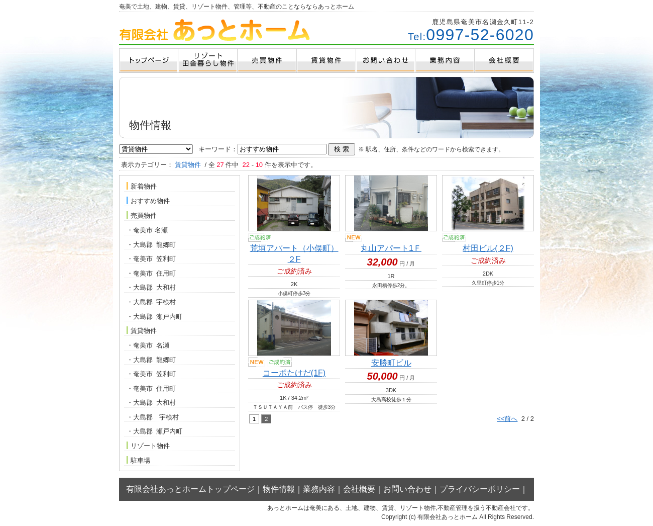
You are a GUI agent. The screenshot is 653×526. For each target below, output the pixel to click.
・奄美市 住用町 (151, 273)
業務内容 (319, 489)
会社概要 (359, 489)
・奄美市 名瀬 (147, 230)
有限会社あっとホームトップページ (190, 489)
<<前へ (507, 418)
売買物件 (142, 215)
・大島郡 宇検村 (151, 302)
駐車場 (138, 460)
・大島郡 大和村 (151, 287)
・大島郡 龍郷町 (151, 244)
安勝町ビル (391, 363)
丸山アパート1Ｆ (391, 248)
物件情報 (279, 489)
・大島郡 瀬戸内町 (154, 316)
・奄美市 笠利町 (151, 258)
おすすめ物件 (148, 201)
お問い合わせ (407, 489)
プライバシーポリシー (480, 489)
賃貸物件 (142, 330)
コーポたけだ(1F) (294, 373)
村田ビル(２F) (488, 248)
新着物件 (142, 186)
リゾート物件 (148, 446)
